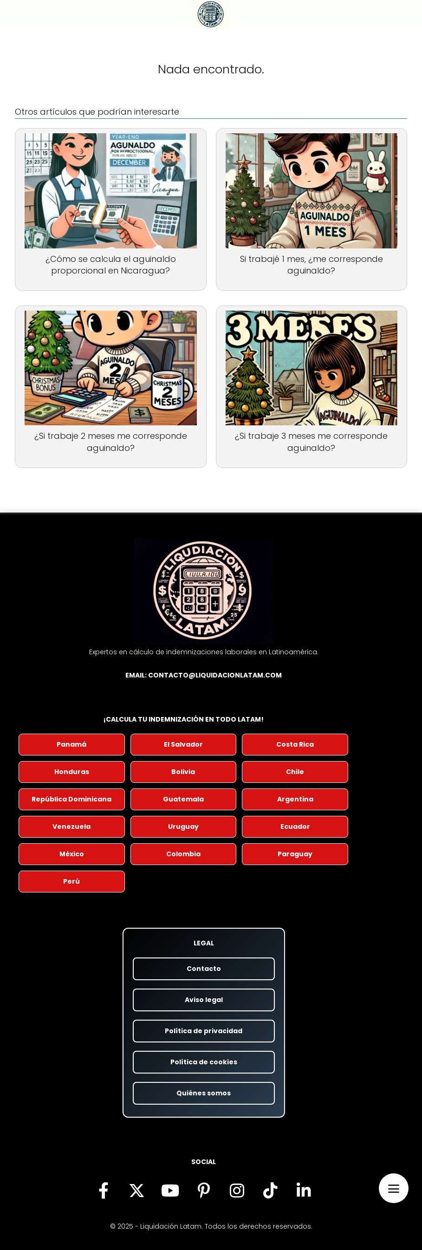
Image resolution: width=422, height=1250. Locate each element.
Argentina (295, 799)
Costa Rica (295, 744)
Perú (71, 881)
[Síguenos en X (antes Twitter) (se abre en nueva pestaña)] (137, 1190)
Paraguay (295, 854)
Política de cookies (203, 1062)
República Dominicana (71, 799)
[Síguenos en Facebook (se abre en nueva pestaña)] (103, 1190)
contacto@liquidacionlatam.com (215, 675)
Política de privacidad (203, 1030)
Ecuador (295, 826)
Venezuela (71, 826)
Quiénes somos (203, 1093)
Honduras (71, 771)
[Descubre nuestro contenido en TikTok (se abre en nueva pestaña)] (271, 1190)
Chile (295, 771)
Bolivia (183, 771)
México (71, 854)
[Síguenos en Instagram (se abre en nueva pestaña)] (237, 1190)
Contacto (204, 968)
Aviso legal (204, 999)
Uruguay (183, 826)
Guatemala (183, 799)
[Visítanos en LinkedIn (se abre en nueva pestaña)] (304, 1190)
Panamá (71, 744)
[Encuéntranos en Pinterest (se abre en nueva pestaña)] (204, 1190)
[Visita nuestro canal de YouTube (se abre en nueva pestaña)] (170, 1190)
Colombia (183, 854)
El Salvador (183, 744)
